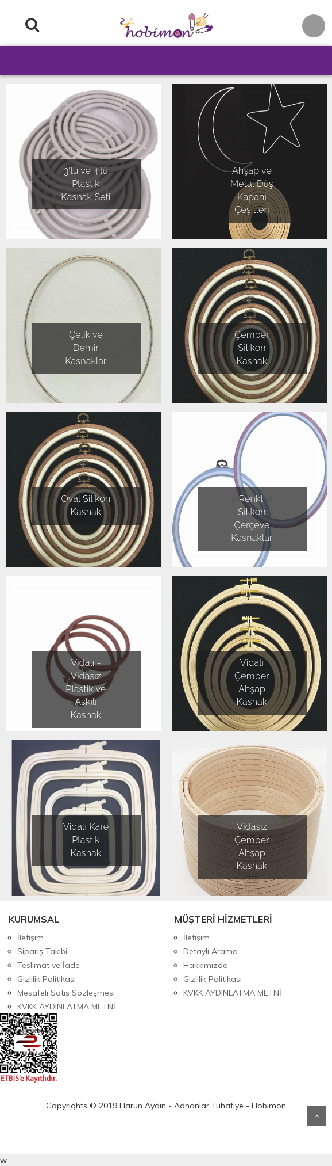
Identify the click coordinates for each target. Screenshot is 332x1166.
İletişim (30, 937)
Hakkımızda (205, 965)
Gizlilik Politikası (46, 979)
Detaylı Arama (210, 951)
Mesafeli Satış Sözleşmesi (66, 993)
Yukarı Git (316, 1116)
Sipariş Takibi (42, 951)
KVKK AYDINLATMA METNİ (66, 1006)
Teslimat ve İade (48, 965)
